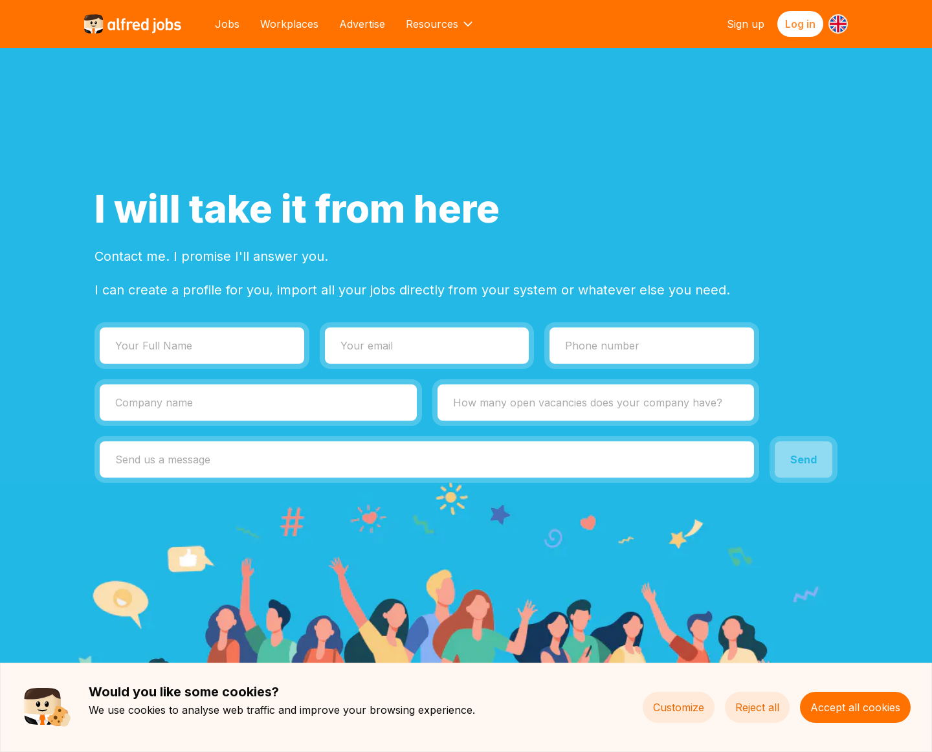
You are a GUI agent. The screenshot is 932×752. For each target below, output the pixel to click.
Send (803, 459)
